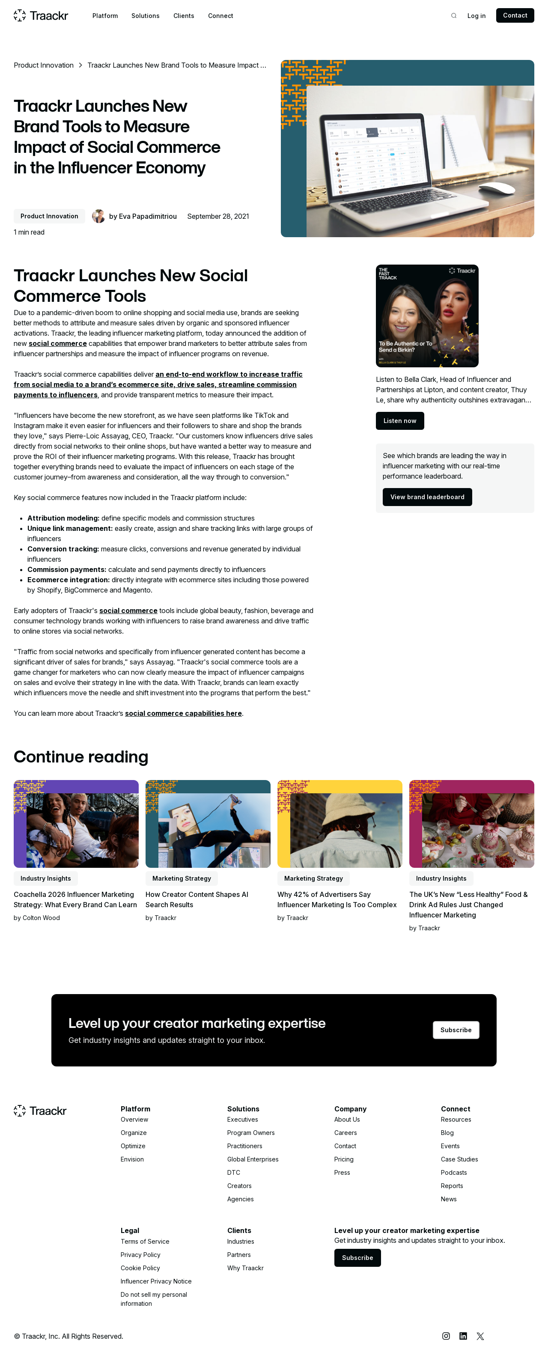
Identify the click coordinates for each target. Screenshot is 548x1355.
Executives (242, 1119)
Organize (134, 1132)
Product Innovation (44, 65)
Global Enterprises (253, 1159)
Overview (134, 1119)
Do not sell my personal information (154, 1299)
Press (342, 1172)
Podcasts (454, 1172)
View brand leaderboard (427, 496)
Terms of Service (145, 1241)
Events (450, 1146)
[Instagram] (446, 1336)
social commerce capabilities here (183, 713)
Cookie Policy (140, 1268)
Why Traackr (245, 1268)
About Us (347, 1119)
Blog (447, 1132)
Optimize (133, 1146)
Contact (515, 15)
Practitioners (244, 1146)
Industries (240, 1241)
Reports (452, 1185)
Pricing (344, 1159)
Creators (239, 1185)
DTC (233, 1172)
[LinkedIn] (463, 1336)
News (449, 1199)
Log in (477, 15)
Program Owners (251, 1132)
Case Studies (459, 1159)
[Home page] (41, 15)
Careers (345, 1132)
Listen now (400, 420)
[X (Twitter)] (480, 1336)
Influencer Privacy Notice (156, 1281)
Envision (132, 1159)
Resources (456, 1119)
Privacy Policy (141, 1254)
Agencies (240, 1199)
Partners (239, 1254)
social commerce (58, 343)
